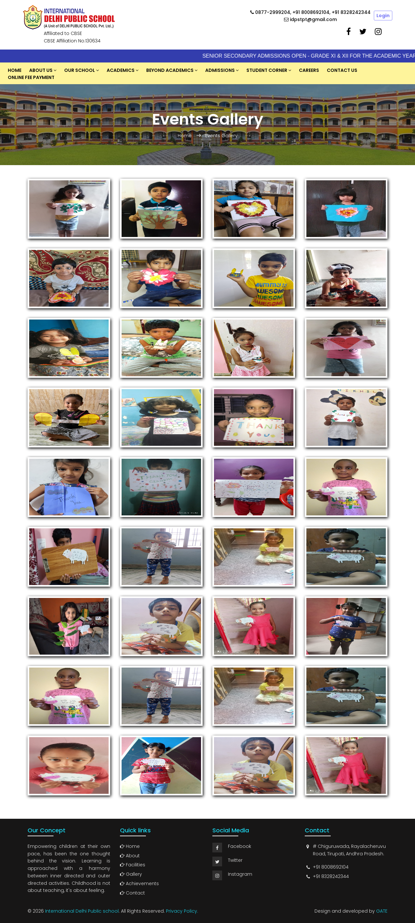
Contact (132, 893)
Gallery (131, 874)
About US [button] (41, 70)
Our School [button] (79, 70)
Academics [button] (121, 70)
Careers (309, 70)
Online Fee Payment (31, 77)
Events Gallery (221, 135)
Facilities (132, 864)
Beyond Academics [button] (170, 70)
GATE (381, 911)
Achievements (139, 883)
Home (14, 70)
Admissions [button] (220, 70)
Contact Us (342, 70)
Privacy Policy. (182, 911)
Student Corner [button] (266, 70)
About (130, 855)
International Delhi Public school (82, 911)
